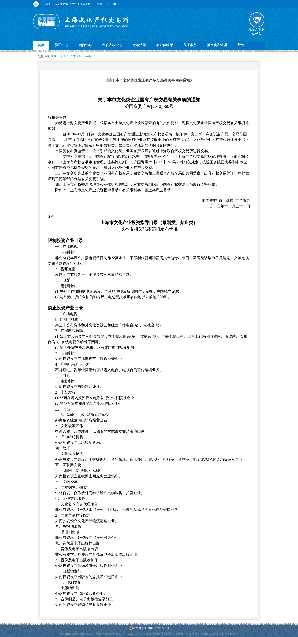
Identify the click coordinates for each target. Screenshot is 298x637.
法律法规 (76, 56)
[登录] (99, 4)
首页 (41, 45)
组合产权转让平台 (257, 29)
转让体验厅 (164, 45)
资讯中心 (61, 45)
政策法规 (139, 45)
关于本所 (189, 45)
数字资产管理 (217, 45)
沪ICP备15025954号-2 (129, 633)
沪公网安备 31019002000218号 (149, 628)
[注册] (112, 4)
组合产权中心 (112, 45)
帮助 (240, 45)
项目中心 (85, 45)
